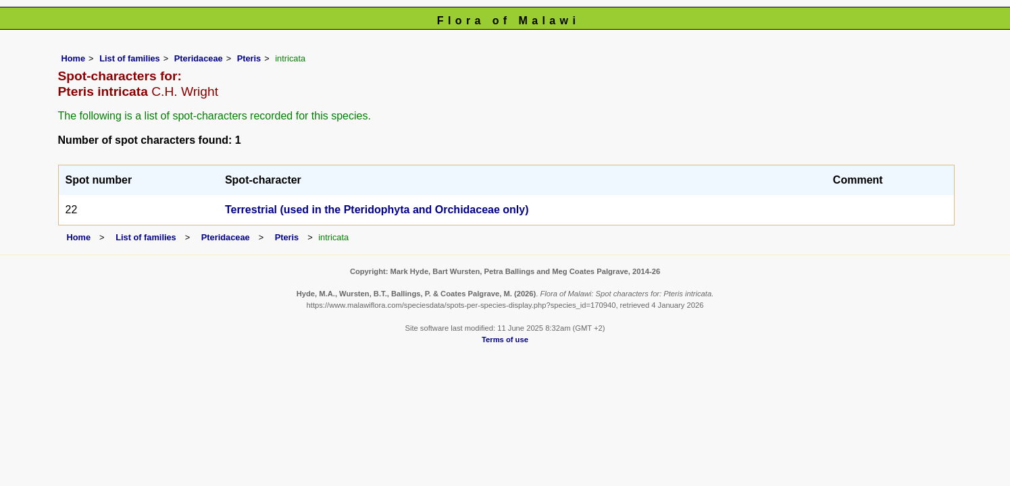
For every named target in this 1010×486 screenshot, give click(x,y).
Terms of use (505, 339)
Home (73, 58)
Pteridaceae (198, 58)
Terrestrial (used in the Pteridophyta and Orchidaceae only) (377, 209)
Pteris (249, 58)
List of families (129, 58)
